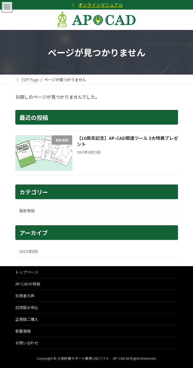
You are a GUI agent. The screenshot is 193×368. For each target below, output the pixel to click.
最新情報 (26, 210)
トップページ (26, 272)
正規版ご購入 (26, 319)
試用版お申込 (26, 307)
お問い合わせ (26, 342)
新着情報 (23, 331)
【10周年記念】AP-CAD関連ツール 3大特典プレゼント (127, 141)
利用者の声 (24, 295)
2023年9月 (28, 251)
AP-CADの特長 (27, 283)
